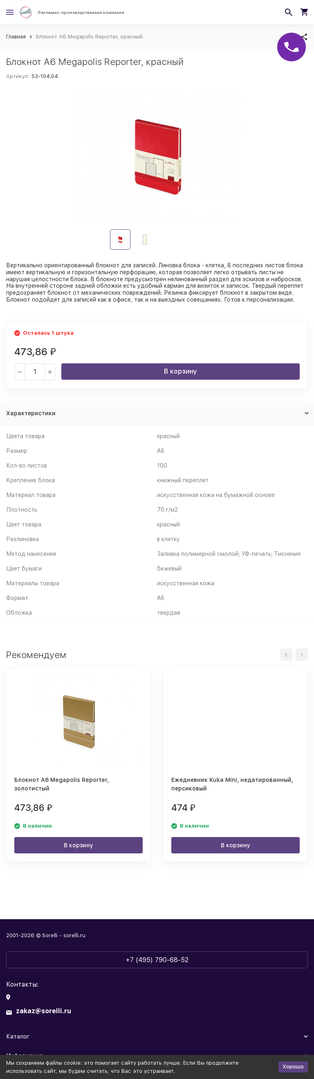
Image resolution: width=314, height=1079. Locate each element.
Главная (16, 37)
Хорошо (293, 1066)
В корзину (180, 371)
